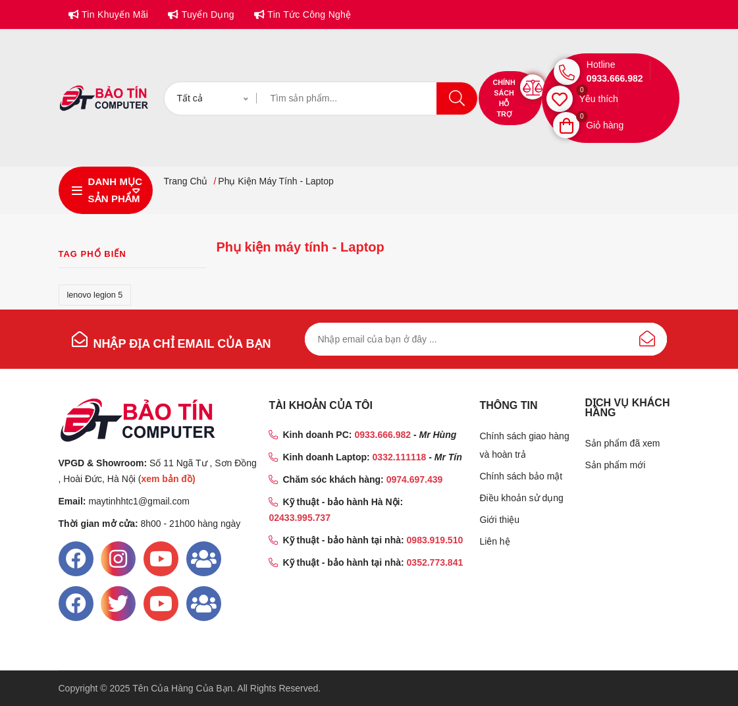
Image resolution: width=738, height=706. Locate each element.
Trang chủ (185, 181)
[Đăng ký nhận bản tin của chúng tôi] (486, 339)
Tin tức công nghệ (308, 14)
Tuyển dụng (206, 14)
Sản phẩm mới (615, 465)
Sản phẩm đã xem (622, 443)
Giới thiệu (499, 519)
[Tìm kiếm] (367, 98)
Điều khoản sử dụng (521, 498)
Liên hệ (494, 541)
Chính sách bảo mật (520, 476)
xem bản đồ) (168, 479)
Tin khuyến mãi (113, 14)
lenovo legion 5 (95, 295)
